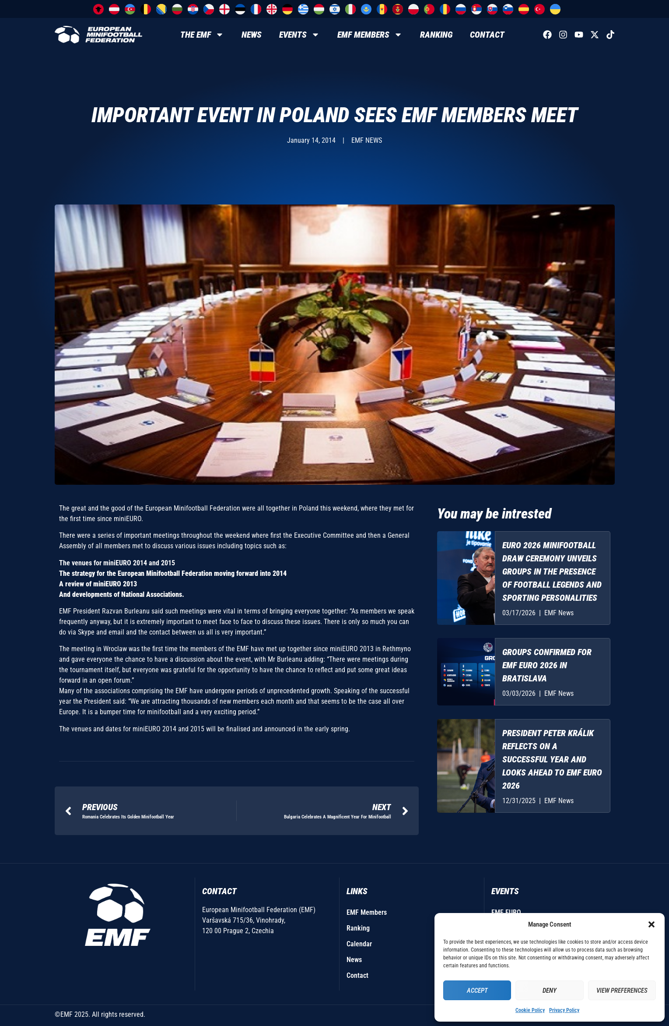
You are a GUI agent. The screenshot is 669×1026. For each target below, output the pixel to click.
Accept (477, 990)
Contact (487, 34)
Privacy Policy (564, 1010)
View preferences (622, 990)
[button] (651, 924)
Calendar (359, 944)
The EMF (202, 34)
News (252, 34)
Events (299, 34)
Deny (550, 990)
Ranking (436, 34)
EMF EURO (506, 912)
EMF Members (370, 34)
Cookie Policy (530, 1010)
